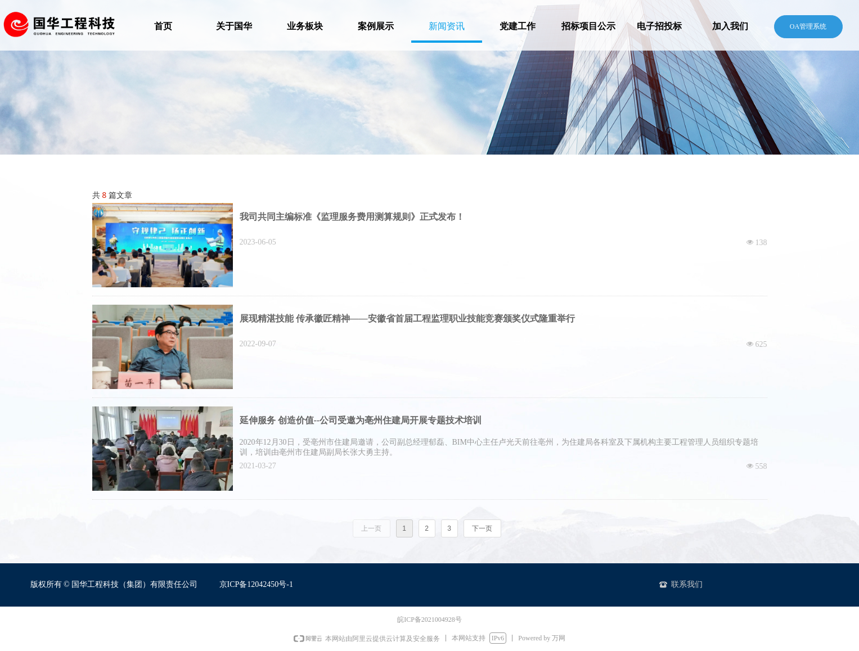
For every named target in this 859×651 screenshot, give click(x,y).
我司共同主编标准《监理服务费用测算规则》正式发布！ (352, 216)
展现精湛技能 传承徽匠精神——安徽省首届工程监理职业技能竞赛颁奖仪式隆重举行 (407, 318)
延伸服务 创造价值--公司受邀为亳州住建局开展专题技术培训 (361, 420)
